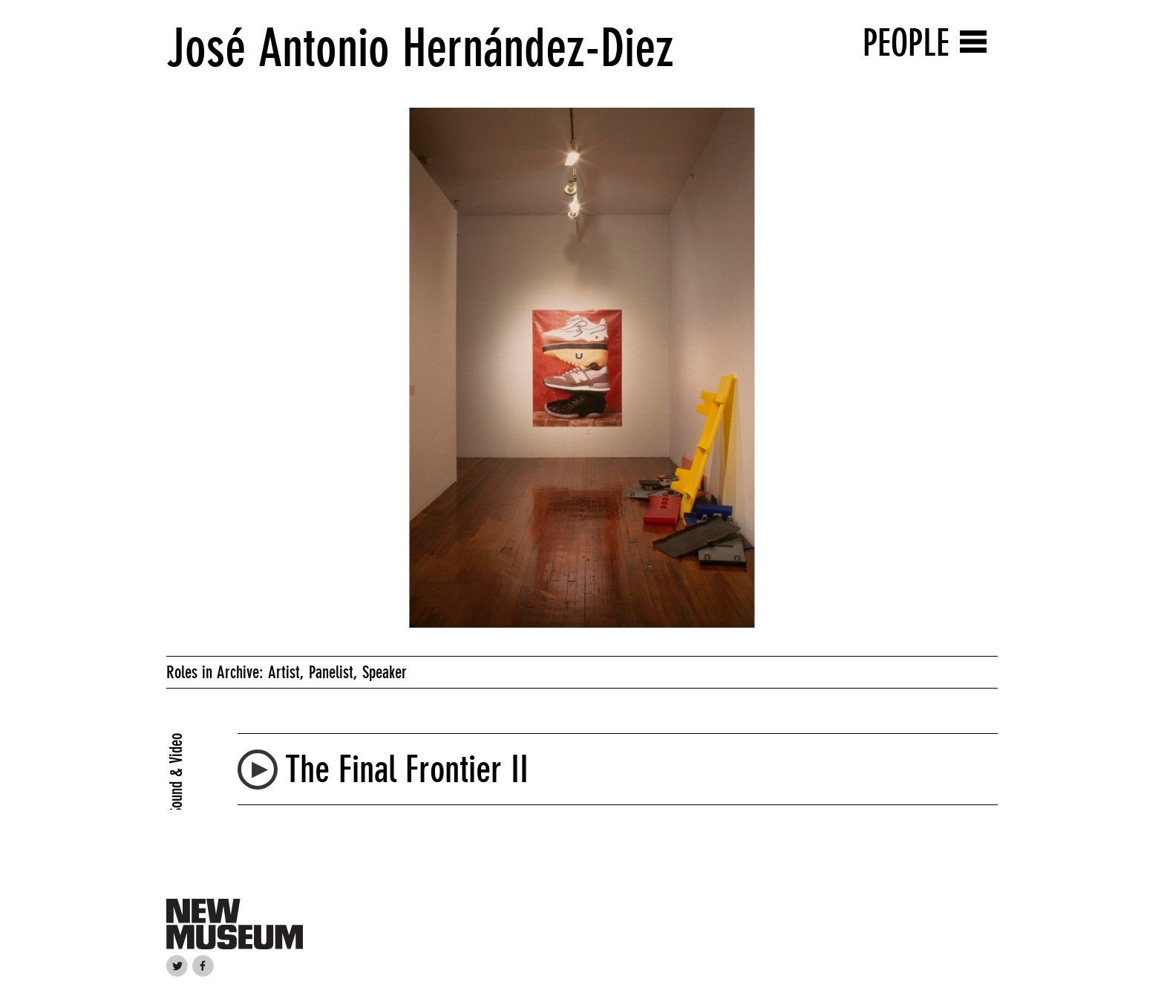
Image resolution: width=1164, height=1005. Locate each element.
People (906, 43)
